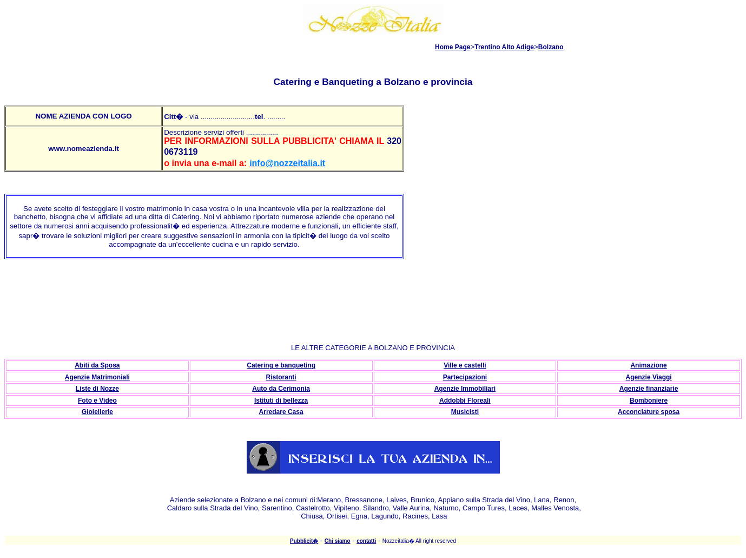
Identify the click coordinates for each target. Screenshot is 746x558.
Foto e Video (97, 400)
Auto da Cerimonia (281, 388)
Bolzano (551, 47)
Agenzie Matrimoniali (97, 377)
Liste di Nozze (97, 388)
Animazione (648, 365)
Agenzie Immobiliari (465, 388)
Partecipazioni (465, 377)
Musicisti (465, 412)
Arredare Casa (281, 412)
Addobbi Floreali (465, 400)
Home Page (452, 47)
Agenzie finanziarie (648, 388)
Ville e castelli (465, 365)
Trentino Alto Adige (504, 47)
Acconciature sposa (648, 412)
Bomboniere (649, 400)
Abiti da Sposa (97, 365)
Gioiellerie (97, 412)
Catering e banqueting (281, 365)
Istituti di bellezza (281, 400)
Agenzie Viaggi (649, 377)
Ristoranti (281, 377)
